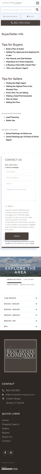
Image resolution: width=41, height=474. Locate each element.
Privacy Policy (9, 230)
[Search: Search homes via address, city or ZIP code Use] (20, 10)
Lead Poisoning (12, 117)
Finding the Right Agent (16, 83)
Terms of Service (25, 243)
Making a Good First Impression (19, 96)
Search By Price (14, 279)
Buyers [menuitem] (6, 432)
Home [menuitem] (5, 420)
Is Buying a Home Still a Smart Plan (20, 65)
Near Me (31, 16)
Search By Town (27, 284)
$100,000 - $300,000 (11, 304)
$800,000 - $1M (10, 321)
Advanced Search (11, 16)
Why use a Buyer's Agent (17, 68)
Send (16, 236)
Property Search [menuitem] (10, 424)
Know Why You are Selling (17, 92)
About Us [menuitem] (7, 437)
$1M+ (6, 326)
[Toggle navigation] (37, 2)
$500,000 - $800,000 (12, 315)
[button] (37, 10)
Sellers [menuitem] (5, 428)
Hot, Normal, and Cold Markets (19, 58)
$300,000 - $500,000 (12, 309)
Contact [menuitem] (6, 441)
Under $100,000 (10, 298)
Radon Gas (10, 120)
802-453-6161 (20, 22)
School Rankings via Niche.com (19, 133)
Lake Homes (29, 279)
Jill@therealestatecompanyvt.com (18, 395)
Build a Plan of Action (15, 49)
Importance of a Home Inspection (19, 61)
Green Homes (12, 284)
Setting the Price (13, 102)
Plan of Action (12, 99)
